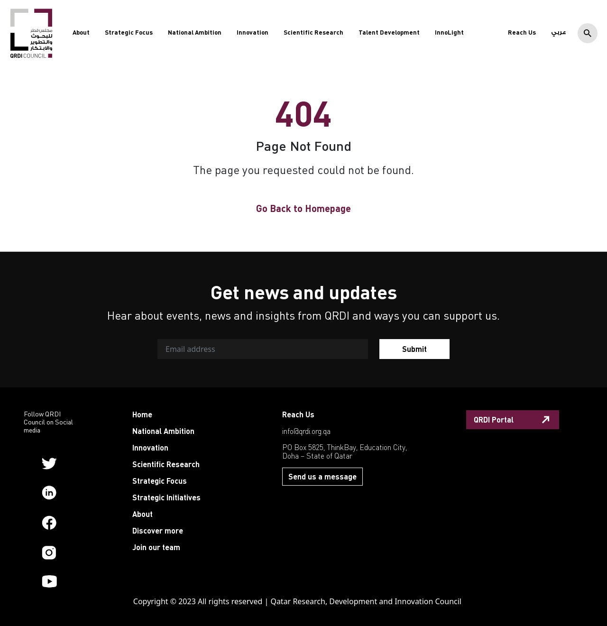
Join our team (156, 547)
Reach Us (522, 32)
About (81, 32)
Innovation (252, 32)
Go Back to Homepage (303, 208)
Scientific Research (313, 32)
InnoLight (449, 32)
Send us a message (322, 476)
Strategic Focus (129, 32)
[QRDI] (31, 33)
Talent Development (389, 32)
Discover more (157, 530)
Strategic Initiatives (166, 497)
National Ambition (194, 32)
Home (142, 414)
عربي (558, 32)
